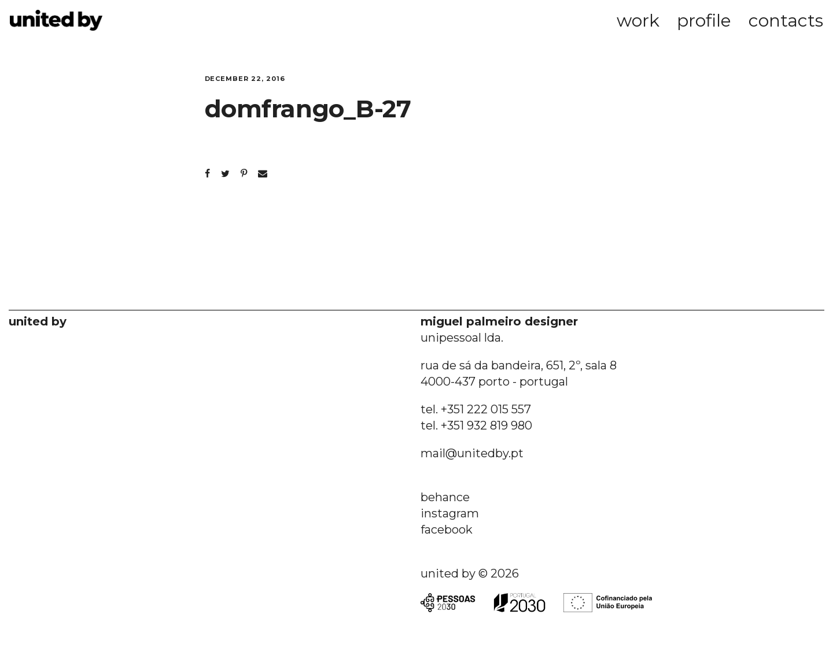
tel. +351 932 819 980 (476, 425)
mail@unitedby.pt (472, 453)
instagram (450, 513)
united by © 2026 (470, 573)
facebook (447, 529)
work (638, 20)
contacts (786, 20)
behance (445, 497)
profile (704, 20)
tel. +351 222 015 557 (476, 409)
